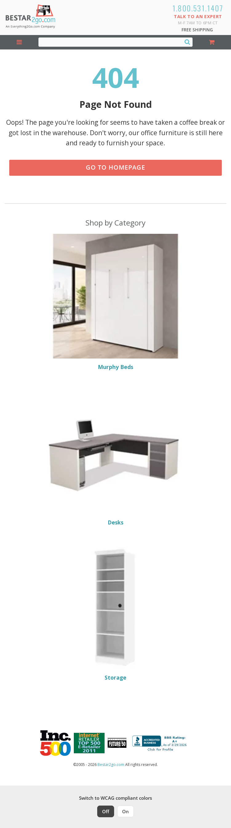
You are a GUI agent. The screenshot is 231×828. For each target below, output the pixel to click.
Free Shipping (197, 30)
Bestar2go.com (111, 764)
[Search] (187, 42)
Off (105, 811)
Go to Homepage (115, 167)
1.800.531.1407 (198, 8)
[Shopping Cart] (212, 42)
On (125, 811)
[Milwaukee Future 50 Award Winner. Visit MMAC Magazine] (117, 743)
